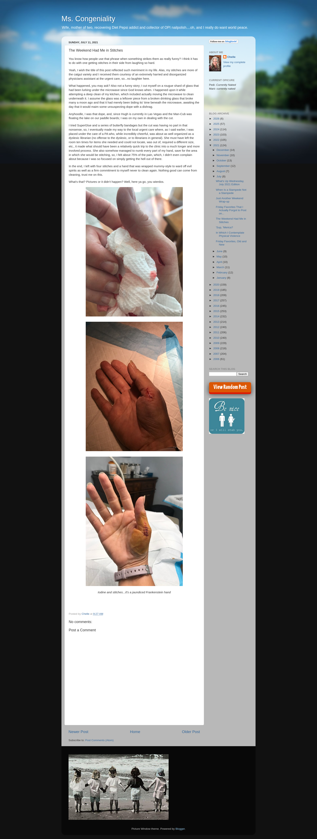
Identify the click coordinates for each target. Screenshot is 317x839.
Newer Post (78, 732)
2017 (216, 300)
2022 (216, 139)
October (222, 160)
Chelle (231, 56)
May (219, 256)
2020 (216, 284)
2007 (216, 353)
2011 (216, 332)
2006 (216, 359)
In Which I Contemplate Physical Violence (230, 234)
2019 (216, 289)
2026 (216, 118)
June (220, 251)
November (223, 155)
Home (135, 732)
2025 (216, 123)
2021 (216, 145)
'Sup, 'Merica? (224, 227)
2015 (216, 311)
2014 (216, 316)
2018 (216, 295)
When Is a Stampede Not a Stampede (231, 191)
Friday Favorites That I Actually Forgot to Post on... (231, 210)
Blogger (180, 828)
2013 (216, 321)
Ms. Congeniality (88, 19)
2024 (216, 129)
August (221, 171)
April (220, 261)
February (222, 272)
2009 (216, 343)
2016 (216, 305)
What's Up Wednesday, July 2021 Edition (230, 183)
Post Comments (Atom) (99, 740)
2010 (216, 337)
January (222, 277)
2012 (216, 327)
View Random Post (230, 387)
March (221, 267)
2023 (216, 134)
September (224, 165)
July (219, 176)
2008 (216, 348)
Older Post (191, 732)
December (223, 149)
